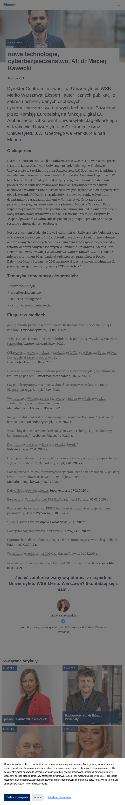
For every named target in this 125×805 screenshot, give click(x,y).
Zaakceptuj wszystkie (17, 797)
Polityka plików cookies (59, 797)
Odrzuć (37, 797)
